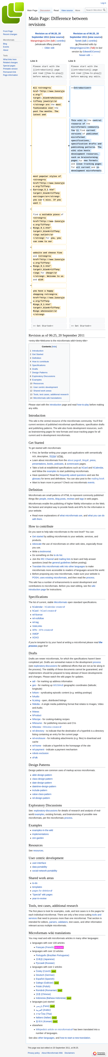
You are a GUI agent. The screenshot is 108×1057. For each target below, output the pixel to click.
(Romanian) (46, 990)
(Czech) (43, 971)
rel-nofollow (38, 618)
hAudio (35, 696)
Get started (37, 536)
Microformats (60, 602)
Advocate (37, 544)
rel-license (37, 614)
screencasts (73, 464)
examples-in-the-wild (42, 830)
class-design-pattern (42, 779)
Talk (93, 48)
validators (63, 922)
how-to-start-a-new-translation (75, 1038)
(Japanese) (45, 959)
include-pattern (39, 790)
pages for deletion (41, 890)
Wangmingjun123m (79, 48)
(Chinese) (43, 994)
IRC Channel (47, 559)
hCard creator (47, 610)
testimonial (45, 551)
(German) (45, 975)
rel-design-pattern (41, 798)
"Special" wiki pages (42, 894)
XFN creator (45, 630)
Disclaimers (70, 1053)
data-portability (39, 867)
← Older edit (48, 48)
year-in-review (39, 898)
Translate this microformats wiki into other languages (58, 566)
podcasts (58, 464)
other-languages (46, 1038)
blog (84, 460)
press (92, 460)
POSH (35, 577)
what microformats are (71, 515)
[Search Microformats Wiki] (96, 10)
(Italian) (43, 1017)
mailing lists (64, 559)
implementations (40, 834)
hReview (36, 727)
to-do (34, 883)
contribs (61, 40)
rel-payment (38, 749)
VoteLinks (37, 626)
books (50, 464)
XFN (34, 630)
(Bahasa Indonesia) (51, 998)
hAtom (35, 692)
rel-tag (35, 622)
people (42, 498)
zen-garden (38, 838)
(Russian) (45, 963)
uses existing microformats (53, 577)
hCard (84, 467)
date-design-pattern (42, 782)
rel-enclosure (38, 738)
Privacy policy (34, 1053)
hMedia (36, 704)
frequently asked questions (72, 475)
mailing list (96, 478)
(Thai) (44, 1014)
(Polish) (43, 986)
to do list (58, 555)
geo (34, 685)
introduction (55, 404)
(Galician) (45, 982)
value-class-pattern (41, 794)
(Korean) (44, 1021)
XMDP (35, 634)
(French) (45, 947)
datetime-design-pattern (44, 786)
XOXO (35, 637)
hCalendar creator (54, 607)
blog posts (60, 498)
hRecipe (36, 719)
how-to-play (83, 404)
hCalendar (98, 467)
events (91, 482)
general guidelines (61, 562)
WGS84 (57, 685)
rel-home (36, 745)
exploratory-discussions (45, 666)
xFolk (35, 757)
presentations (39, 464)
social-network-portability (44, 870)
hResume (37, 723)
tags (82, 498)
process (90, 577)
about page (73, 460)
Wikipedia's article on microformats (53, 1029)
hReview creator (51, 727)
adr (33, 681)
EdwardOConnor (91, 51)
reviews (71, 498)
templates (37, 887)
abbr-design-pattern (42, 775)
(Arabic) (43, 1010)
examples (52, 471)
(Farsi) (42, 1006)
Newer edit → (86, 55)
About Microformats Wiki (52, 1053)
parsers (53, 922)
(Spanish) (45, 979)
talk (53, 40)
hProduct (36, 715)
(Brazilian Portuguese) (52, 955)
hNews (35, 711)
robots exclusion (40, 753)
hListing (36, 700)
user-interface (39, 863)
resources (38, 850)
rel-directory (38, 731)
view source (56, 37)
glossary (36, 478)
